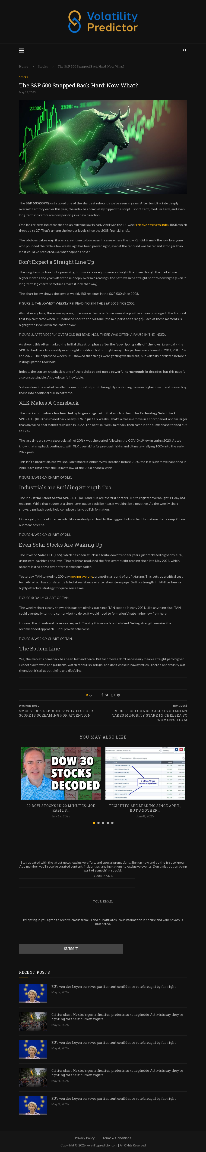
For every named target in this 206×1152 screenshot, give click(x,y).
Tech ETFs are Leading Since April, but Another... (145, 808)
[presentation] (54, 935)
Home (23, 66)
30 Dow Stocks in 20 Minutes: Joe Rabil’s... (61, 808)
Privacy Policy (85, 1138)
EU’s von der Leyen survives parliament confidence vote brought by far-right (113, 986)
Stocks (43, 66)
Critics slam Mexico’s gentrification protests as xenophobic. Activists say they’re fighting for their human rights (117, 1016)
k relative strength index (151, 225)
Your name (103, 880)
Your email (103, 906)
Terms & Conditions (116, 1138)
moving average (81, 576)
